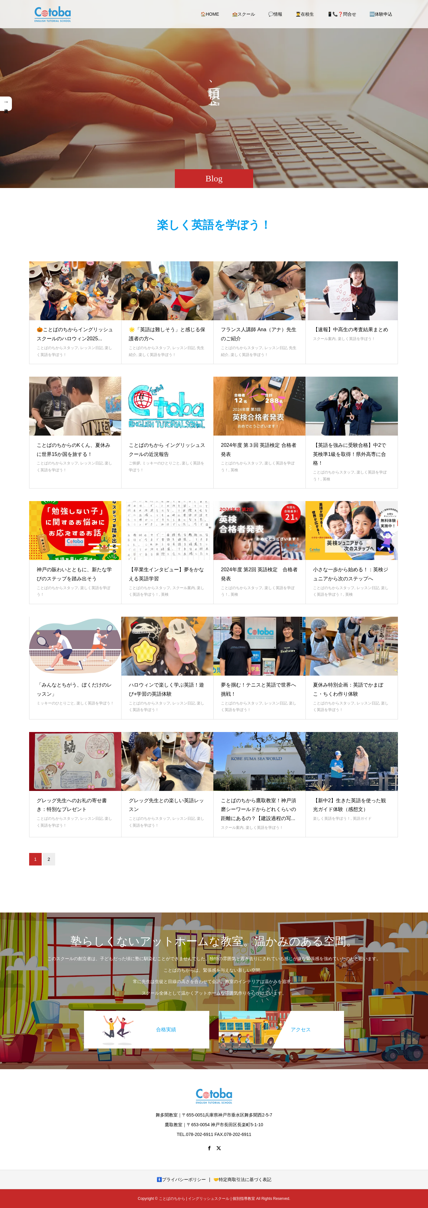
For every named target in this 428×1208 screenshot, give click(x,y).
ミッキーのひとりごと (161, 463)
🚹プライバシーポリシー (181, 1179)
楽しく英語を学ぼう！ (157, 355)
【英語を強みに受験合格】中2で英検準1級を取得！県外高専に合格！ (349, 454)
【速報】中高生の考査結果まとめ (350, 329)
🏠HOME (210, 14)
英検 (234, 470)
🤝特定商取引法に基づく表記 (242, 1179)
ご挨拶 (134, 463)
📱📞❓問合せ (341, 14)
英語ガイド (362, 818)
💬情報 (275, 14)
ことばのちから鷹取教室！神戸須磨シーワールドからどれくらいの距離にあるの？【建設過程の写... (258, 809)
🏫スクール (243, 14)
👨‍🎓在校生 (304, 14)
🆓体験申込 (380, 14)
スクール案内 (324, 339)
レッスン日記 (91, 348)
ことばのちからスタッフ (57, 348)
